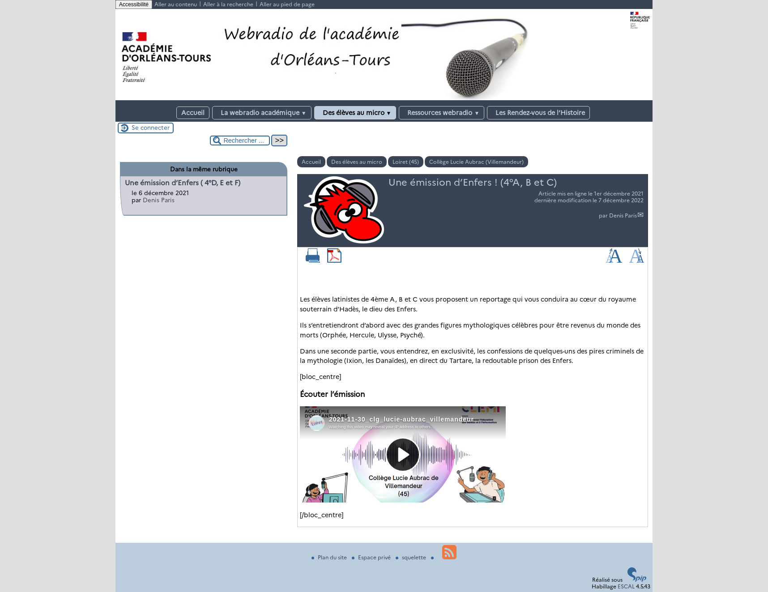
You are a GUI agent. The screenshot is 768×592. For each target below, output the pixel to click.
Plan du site (329, 557)
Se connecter (151, 127)
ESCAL (626, 586)
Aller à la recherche (228, 4)
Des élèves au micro (355, 112)
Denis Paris (623, 215)
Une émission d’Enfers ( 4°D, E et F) (182, 183)
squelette (411, 557)
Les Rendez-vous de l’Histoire (538, 112)
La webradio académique (262, 112)
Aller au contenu (175, 4)
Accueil (193, 113)
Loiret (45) (406, 161)
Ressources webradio (441, 112)
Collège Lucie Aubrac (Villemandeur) (476, 161)
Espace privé (372, 557)
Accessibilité (134, 4)
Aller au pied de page (287, 4)
